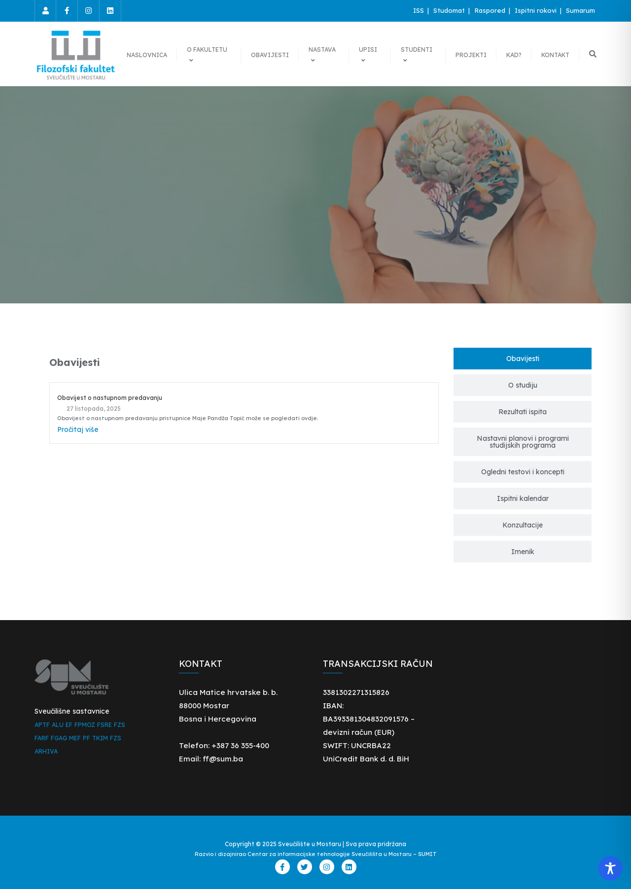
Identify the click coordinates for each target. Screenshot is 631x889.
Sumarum (580, 10)
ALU (58, 724)
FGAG (59, 738)
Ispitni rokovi (537, 10)
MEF (75, 738)
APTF (42, 724)
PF (86, 738)
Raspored (490, 10)
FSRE (104, 724)
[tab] (523, 358)
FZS (119, 724)
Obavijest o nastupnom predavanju (109, 397)
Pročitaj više (78, 429)
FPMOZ (84, 724)
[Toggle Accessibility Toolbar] (610, 868)
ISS (419, 10)
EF (69, 724)
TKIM (100, 738)
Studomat (450, 10)
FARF (42, 738)
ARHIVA (46, 751)
